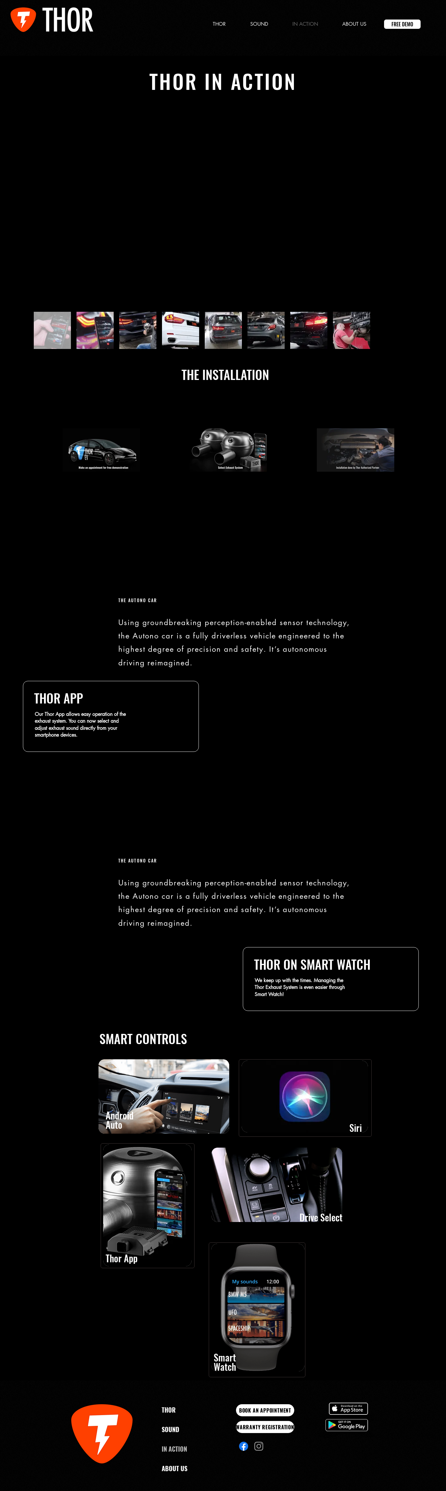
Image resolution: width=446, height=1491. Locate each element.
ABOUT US (174, 1468)
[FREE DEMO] (402, 24)
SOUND (170, 1429)
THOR (169, 1409)
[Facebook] (244, 1446)
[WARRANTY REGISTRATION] (265, 1427)
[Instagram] (259, 1446)
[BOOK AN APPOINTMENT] (265, 1410)
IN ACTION (174, 1449)
